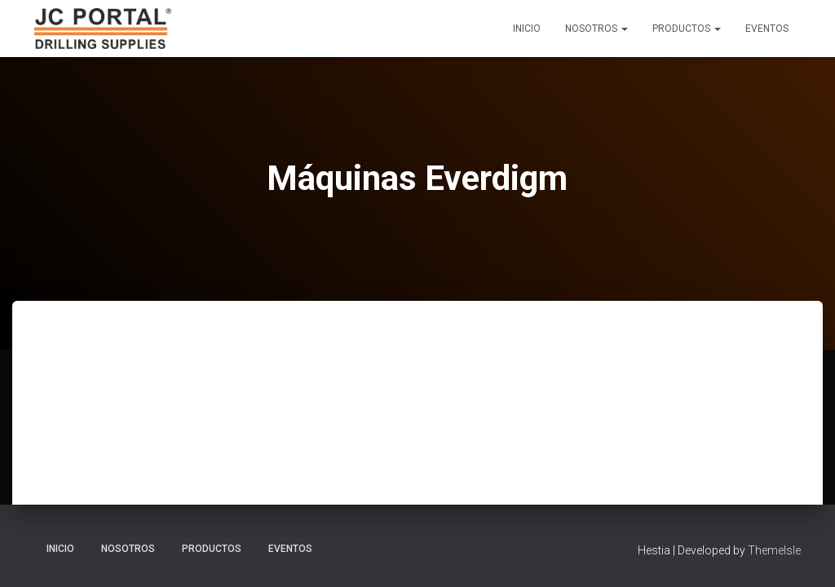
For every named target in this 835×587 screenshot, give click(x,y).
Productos (686, 28)
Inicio (527, 28)
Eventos (767, 28)
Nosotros (596, 28)
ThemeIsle (774, 550)
